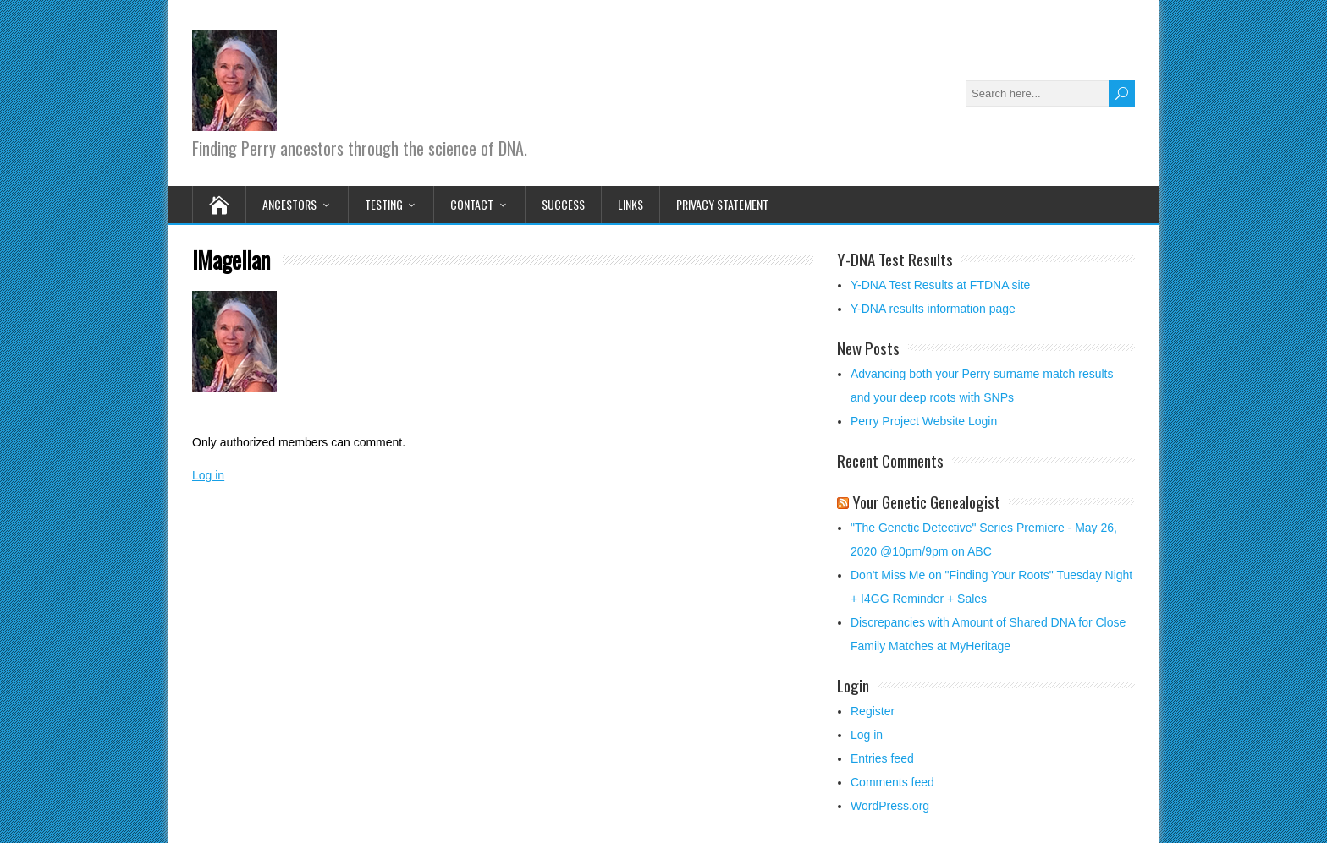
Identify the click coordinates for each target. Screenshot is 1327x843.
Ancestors (289, 204)
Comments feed (892, 782)
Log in (208, 475)
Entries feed (882, 758)
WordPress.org (890, 806)
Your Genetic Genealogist (926, 501)
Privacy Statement (722, 204)
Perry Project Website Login (924, 421)
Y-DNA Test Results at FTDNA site (940, 285)
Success (563, 204)
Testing (384, 204)
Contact (471, 204)
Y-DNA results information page (933, 308)
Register (873, 711)
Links (630, 204)
